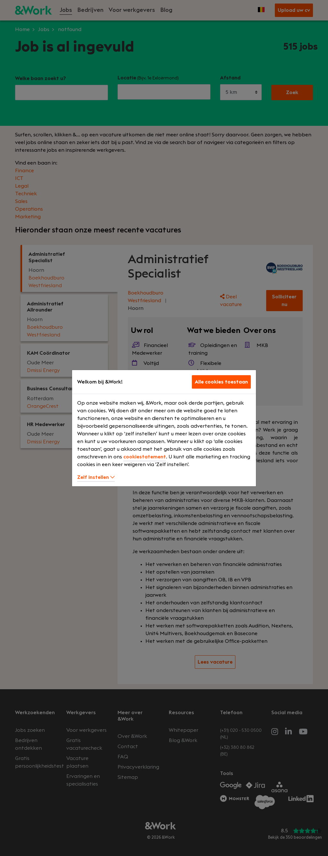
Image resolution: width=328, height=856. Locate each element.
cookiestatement (144, 456)
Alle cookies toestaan (221, 381)
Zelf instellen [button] (96, 477)
